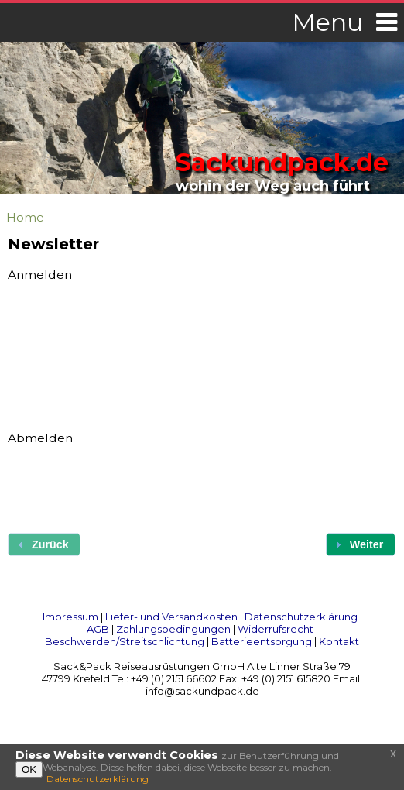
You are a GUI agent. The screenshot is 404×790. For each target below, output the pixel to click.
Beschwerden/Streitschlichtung (124, 641)
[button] (360, 544)
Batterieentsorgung (261, 641)
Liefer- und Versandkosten (171, 616)
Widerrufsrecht (275, 629)
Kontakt (339, 641)
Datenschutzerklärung (301, 616)
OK (29, 769)
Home (25, 217)
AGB (98, 629)
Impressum (70, 616)
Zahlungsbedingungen (173, 629)
